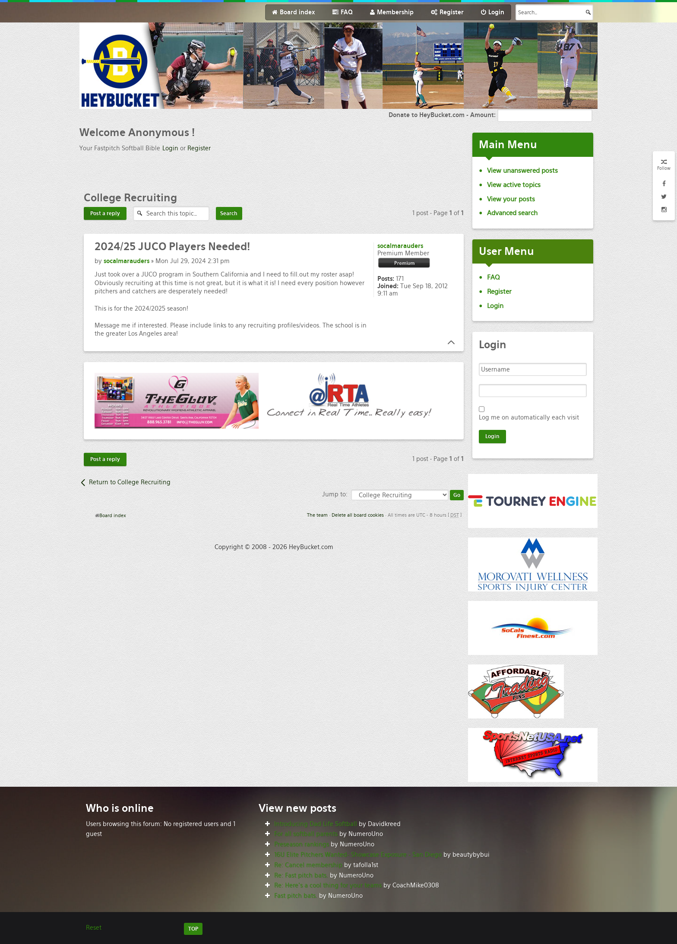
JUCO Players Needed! (172, 246)
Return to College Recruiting (130, 482)
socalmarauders (126, 260)
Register (199, 148)
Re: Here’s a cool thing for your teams (328, 885)
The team (317, 515)
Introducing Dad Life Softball (315, 823)
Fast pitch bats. (295, 895)
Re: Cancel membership (308, 864)
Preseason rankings (301, 844)
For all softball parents (306, 833)
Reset (93, 927)
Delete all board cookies (358, 515)
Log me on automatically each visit (529, 417)
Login (170, 148)
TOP (193, 929)
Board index (112, 515)
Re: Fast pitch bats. (301, 875)
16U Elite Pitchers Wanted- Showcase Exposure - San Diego (358, 854)
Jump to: (335, 494)
